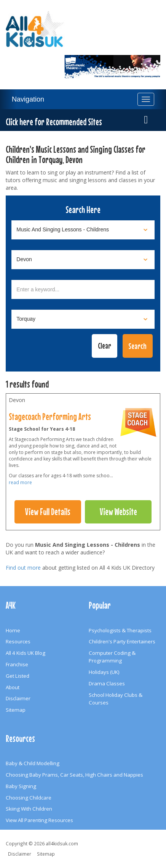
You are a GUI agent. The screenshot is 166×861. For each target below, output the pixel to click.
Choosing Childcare (28, 797)
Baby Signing (21, 786)
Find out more (23, 567)
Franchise (17, 664)
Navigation (28, 99)
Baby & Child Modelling (32, 763)
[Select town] (83, 319)
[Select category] (83, 229)
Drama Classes (107, 683)
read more (20, 482)
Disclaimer (18, 698)
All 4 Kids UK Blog (25, 652)
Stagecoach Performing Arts (50, 416)
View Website (118, 511)
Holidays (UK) (104, 672)
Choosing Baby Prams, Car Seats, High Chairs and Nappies (74, 774)
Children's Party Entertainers (122, 641)
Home (13, 630)
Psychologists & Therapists (120, 630)
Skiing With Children (29, 808)
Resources (18, 641)
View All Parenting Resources (39, 820)
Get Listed (17, 675)
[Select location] (83, 259)
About (12, 687)
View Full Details (47, 511)
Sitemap (16, 709)
